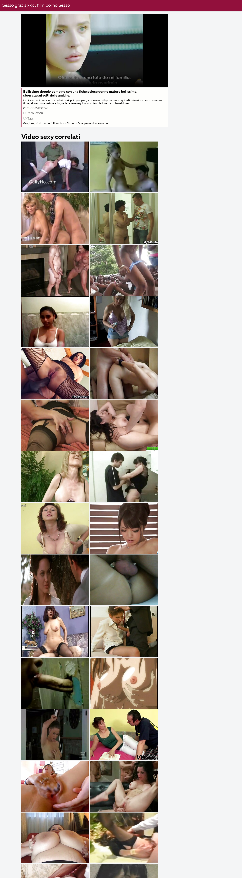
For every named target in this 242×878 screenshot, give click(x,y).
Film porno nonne (69, 873)
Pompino (59, 123)
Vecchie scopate (15, 866)
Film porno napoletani (88, 869)
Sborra (71, 123)
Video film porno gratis (117, 866)
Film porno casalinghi (167, 873)
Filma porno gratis (148, 869)
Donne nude (13, 873)
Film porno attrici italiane (78, 866)
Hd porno (44, 123)
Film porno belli (134, 873)
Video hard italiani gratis (214, 869)
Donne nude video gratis (156, 866)
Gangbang (30, 123)
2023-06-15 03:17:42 (36, 107)
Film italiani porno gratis (50, 869)
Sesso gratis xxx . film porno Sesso (36, 5)
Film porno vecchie (102, 873)
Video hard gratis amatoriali (197, 866)
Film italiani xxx (44, 866)
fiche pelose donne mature (93, 123)
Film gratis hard (199, 873)
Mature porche (39, 873)
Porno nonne (119, 869)
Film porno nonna (179, 869)
